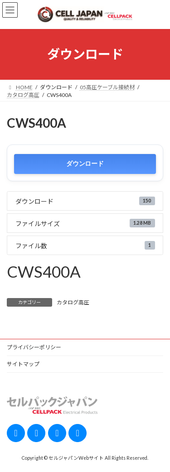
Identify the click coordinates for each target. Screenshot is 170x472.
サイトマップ (23, 364)
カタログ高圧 (73, 302)
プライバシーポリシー (34, 347)
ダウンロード (84, 164)
